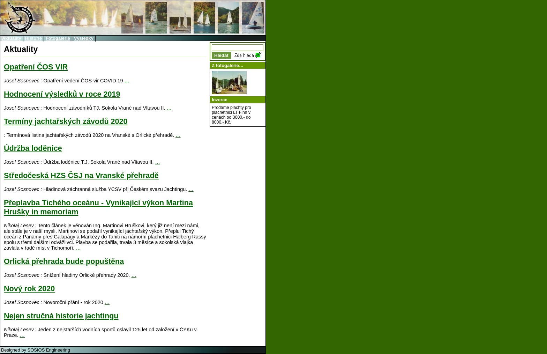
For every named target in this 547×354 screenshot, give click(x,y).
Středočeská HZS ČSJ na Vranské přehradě (81, 175)
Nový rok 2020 (29, 288)
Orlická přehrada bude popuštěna (64, 261)
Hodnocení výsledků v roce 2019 (62, 94)
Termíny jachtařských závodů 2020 (66, 121)
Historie (33, 38)
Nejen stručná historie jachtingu (61, 315)
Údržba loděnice (33, 148)
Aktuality (11, 38)
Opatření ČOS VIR (36, 66)
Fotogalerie (58, 38)
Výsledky (83, 38)
